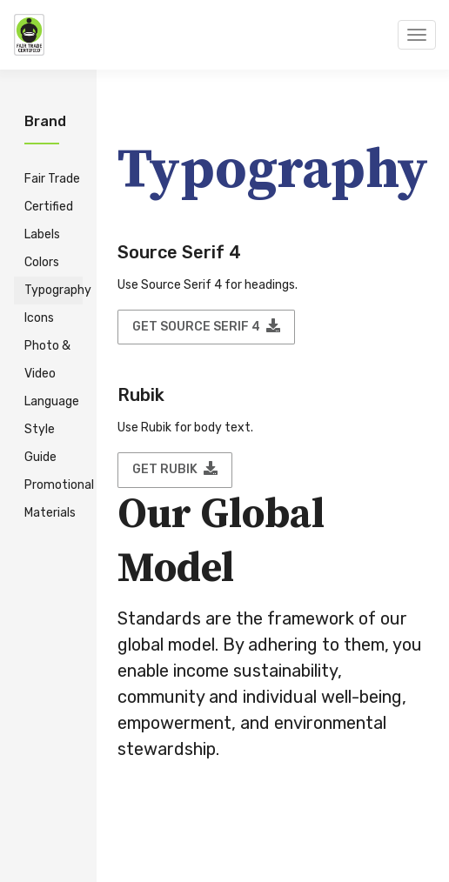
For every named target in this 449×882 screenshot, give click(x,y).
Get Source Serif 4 (206, 326)
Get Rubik (175, 469)
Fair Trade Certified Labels (52, 206)
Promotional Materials (53, 499)
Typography (53, 290)
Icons (39, 318)
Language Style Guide (51, 429)
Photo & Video (47, 359)
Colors (41, 262)
